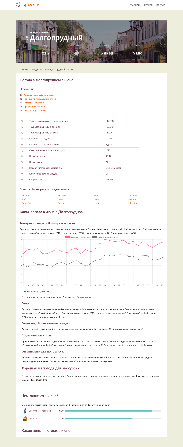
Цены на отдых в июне (35, 110)
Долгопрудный (57, 69)
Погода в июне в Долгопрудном (39, 95)
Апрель (133, 195)
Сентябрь (27, 203)
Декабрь (133, 203)
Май (24, 199)
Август (132, 199)
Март (96, 195)
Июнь (60, 199)
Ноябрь (97, 203)
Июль (96, 199)
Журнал (147, 5)
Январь (25, 195)
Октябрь (62, 203)
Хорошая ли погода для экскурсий (40, 99)
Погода (160, 5)
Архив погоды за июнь (35, 107)
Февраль (62, 195)
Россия (44, 69)
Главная (135, 5)
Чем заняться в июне (34, 103)
